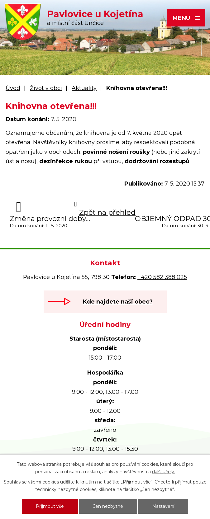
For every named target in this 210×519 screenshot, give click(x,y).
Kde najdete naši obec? (118, 301)
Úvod (13, 88)
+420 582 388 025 (162, 277)
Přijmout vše (50, 506)
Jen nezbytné (108, 506)
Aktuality (84, 88)
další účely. (163, 471)
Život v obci (46, 88)
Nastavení (163, 506)
